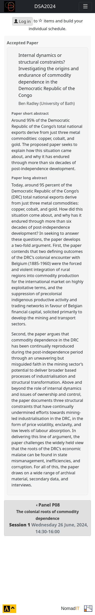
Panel (47, 518)
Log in (22, 21)
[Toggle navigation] (85, 6)
